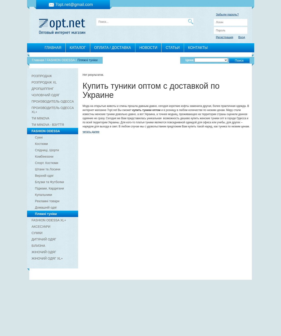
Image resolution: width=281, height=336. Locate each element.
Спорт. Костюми (46, 163)
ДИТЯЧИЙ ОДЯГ (44, 239)
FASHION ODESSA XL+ (49, 220)
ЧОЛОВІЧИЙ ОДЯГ (46, 95)
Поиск (239, 60)
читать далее (91, 131)
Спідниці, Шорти (47, 150)
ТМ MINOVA (40, 118)
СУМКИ (37, 233)
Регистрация (224, 37)
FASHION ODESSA (46, 131)
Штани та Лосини (47, 169)
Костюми (41, 144)
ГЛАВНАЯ (53, 48)
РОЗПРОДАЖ (42, 76)
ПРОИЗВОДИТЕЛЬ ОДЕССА (53, 101)
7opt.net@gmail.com (74, 4)
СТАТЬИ (172, 48)
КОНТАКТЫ (198, 48)
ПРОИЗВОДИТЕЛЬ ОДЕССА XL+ (53, 110)
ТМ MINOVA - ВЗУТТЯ (48, 124)
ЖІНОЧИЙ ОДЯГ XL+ (47, 258)
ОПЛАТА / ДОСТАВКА (112, 48)
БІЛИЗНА (38, 246)
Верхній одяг (44, 175)
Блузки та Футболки (49, 182)
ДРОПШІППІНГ (43, 89)
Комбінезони (44, 156)
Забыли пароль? (227, 14)
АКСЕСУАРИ (41, 226)
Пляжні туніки (46, 214)
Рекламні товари (47, 201)
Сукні (39, 137)
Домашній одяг (46, 207)
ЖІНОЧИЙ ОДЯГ (44, 252)
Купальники (43, 195)
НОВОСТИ (148, 48)
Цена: (190, 60)
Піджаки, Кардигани (49, 188)
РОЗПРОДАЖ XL (44, 82)
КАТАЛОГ (78, 48)
